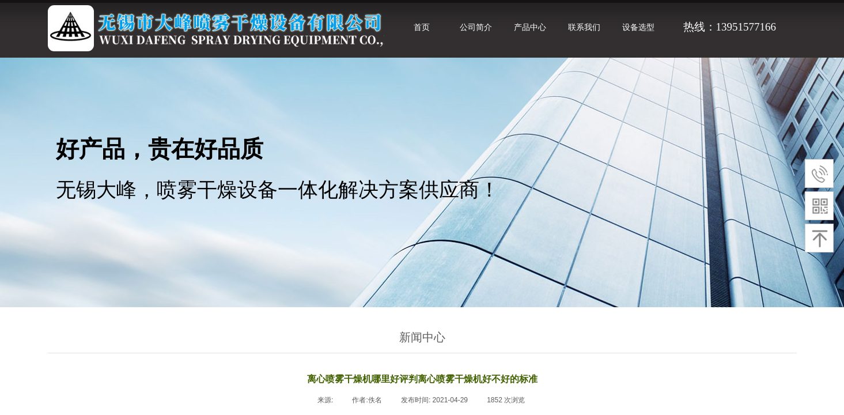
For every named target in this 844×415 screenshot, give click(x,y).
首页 (422, 27)
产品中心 (530, 27)
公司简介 (476, 27)
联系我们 (584, 27)
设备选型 (638, 27)
